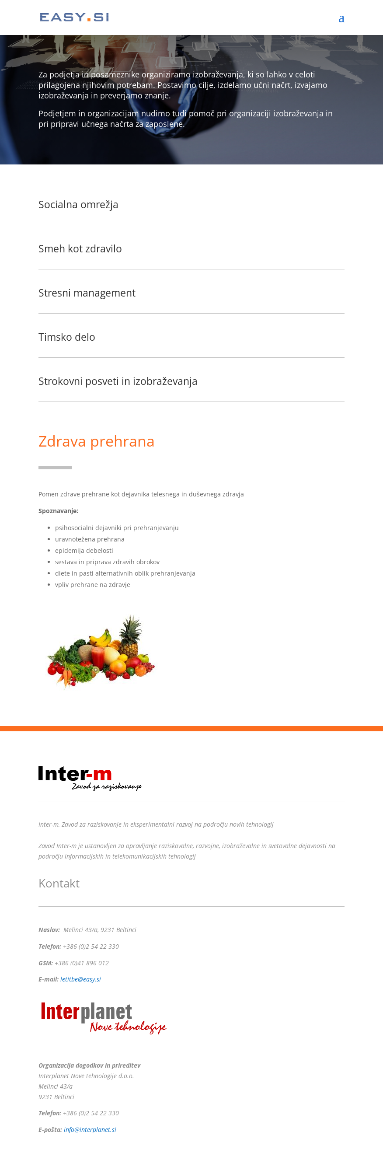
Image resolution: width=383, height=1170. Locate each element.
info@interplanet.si (90, 1129)
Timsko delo (66, 337)
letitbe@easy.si (80, 979)
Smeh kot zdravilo (80, 248)
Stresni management (87, 293)
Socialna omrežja (78, 204)
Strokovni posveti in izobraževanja (118, 381)
